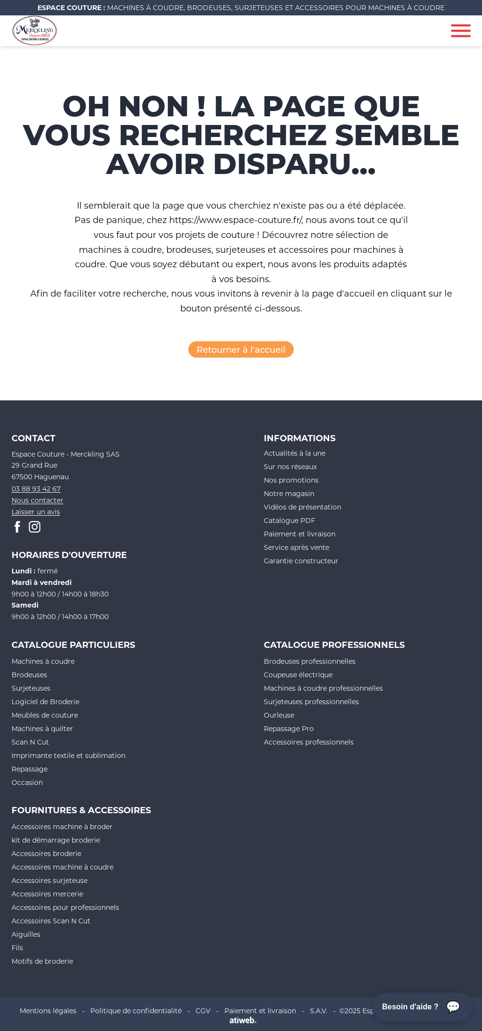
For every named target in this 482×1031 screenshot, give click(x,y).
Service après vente (296, 547)
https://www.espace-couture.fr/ (235, 219)
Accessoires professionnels (309, 741)
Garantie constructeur (301, 560)
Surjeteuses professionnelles (311, 701)
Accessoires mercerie (47, 893)
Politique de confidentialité (136, 1010)
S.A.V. (318, 1010)
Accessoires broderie (46, 853)
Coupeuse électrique (298, 674)
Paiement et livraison (299, 533)
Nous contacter (37, 500)
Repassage (30, 768)
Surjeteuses (31, 688)
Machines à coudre (43, 661)
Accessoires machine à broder (62, 826)
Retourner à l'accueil (241, 349)
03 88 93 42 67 (36, 488)
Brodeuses (29, 674)
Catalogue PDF (289, 520)
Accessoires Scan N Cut (51, 920)
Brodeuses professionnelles (310, 661)
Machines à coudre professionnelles (323, 688)
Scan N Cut (30, 741)
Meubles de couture (45, 715)
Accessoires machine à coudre (62, 866)
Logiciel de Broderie (45, 701)
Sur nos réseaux (290, 466)
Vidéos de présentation (302, 506)
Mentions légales (48, 1010)
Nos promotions (291, 479)
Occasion (27, 782)
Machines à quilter (42, 728)
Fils (17, 947)
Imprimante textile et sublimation (68, 755)
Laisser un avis (36, 511)
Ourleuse (279, 715)
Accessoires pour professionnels (65, 907)
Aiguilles (26, 934)
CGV (203, 1010)
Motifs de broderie (42, 961)
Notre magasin (289, 493)
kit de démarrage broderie (56, 840)
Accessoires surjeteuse (49, 880)
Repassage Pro (289, 728)
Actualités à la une (294, 453)
